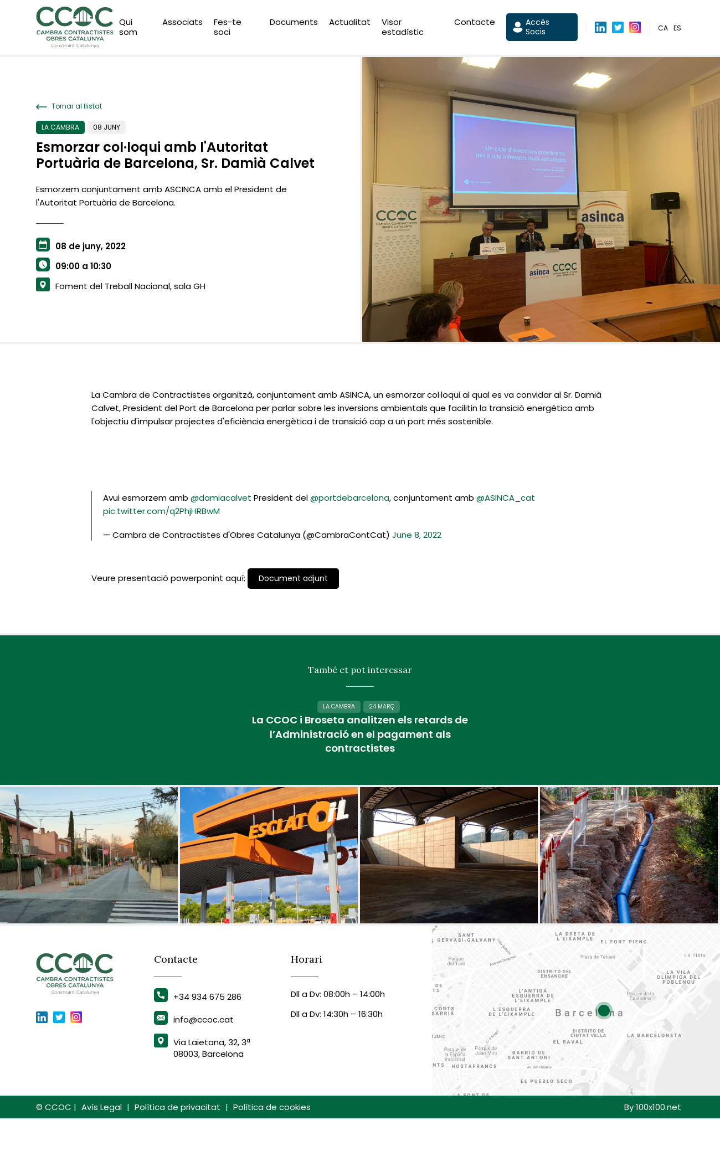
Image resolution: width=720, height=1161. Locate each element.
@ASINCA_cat (505, 498)
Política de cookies (272, 1149)
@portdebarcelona (349, 498)
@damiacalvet (221, 498)
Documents (294, 24)
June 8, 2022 (416, 535)
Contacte (474, 24)
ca (663, 29)
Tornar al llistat (69, 106)
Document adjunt (293, 578)
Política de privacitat (177, 1149)
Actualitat (350, 24)
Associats (182, 24)
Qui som (128, 29)
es (677, 29)
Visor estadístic (403, 29)
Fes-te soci (227, 29)
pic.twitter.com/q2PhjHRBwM (161, 511)
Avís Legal (101, 1149)
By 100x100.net (652, 1149)
